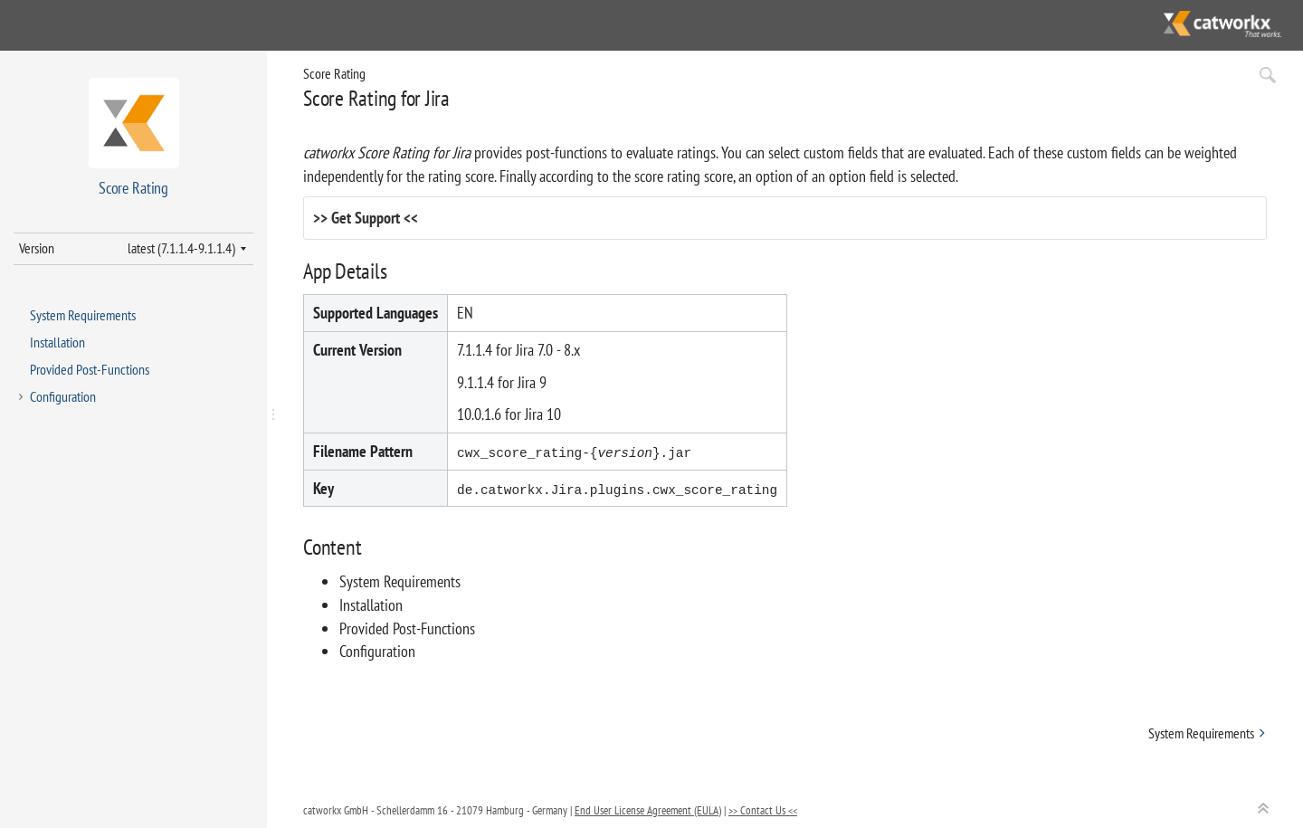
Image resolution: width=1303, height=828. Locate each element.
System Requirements (83, 315)
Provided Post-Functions (89, 369)
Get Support (365, 217)
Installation (57, 342)
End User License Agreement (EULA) (648, 810)
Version (36, 248)
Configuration (63, 396)
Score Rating (334, 73)
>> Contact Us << (762, 810)
